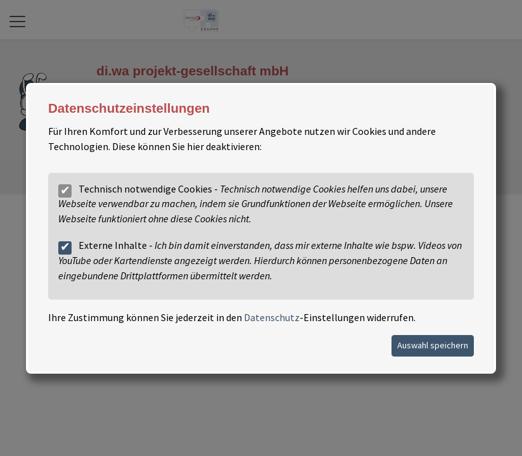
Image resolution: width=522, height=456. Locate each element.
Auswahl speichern (432, 344)
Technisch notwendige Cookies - (255, 203)
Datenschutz (272, 317)
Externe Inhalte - (260, 260)
